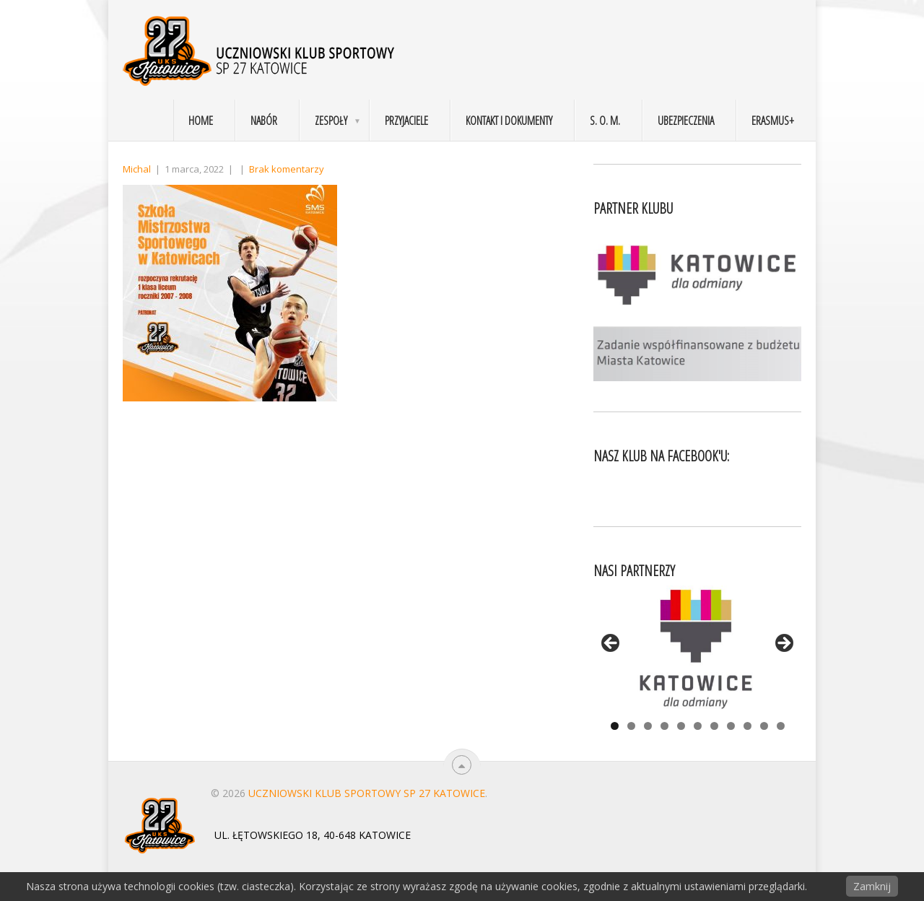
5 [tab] (681, 726)
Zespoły (331, 121)
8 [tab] (731, 726)
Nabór (263, 121)
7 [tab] (714, 726)
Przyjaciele (406, 121)
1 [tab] (615, 726)
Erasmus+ (772, 121)
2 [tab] (631, 726)
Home (200, 121)
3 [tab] (648, 726)
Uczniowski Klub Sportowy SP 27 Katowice (366, 793)
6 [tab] (698, 726)
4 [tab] (664, 726)
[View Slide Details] (697, 648)
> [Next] (783, 644)
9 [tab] (747, 726)
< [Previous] (611, 644)
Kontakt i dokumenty (509, 121)
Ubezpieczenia (686, 121)
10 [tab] (764, 726)
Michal (137, 168)
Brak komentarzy (286, 168)
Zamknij (872, 886)
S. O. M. (605, 121)
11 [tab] (781, 726)
